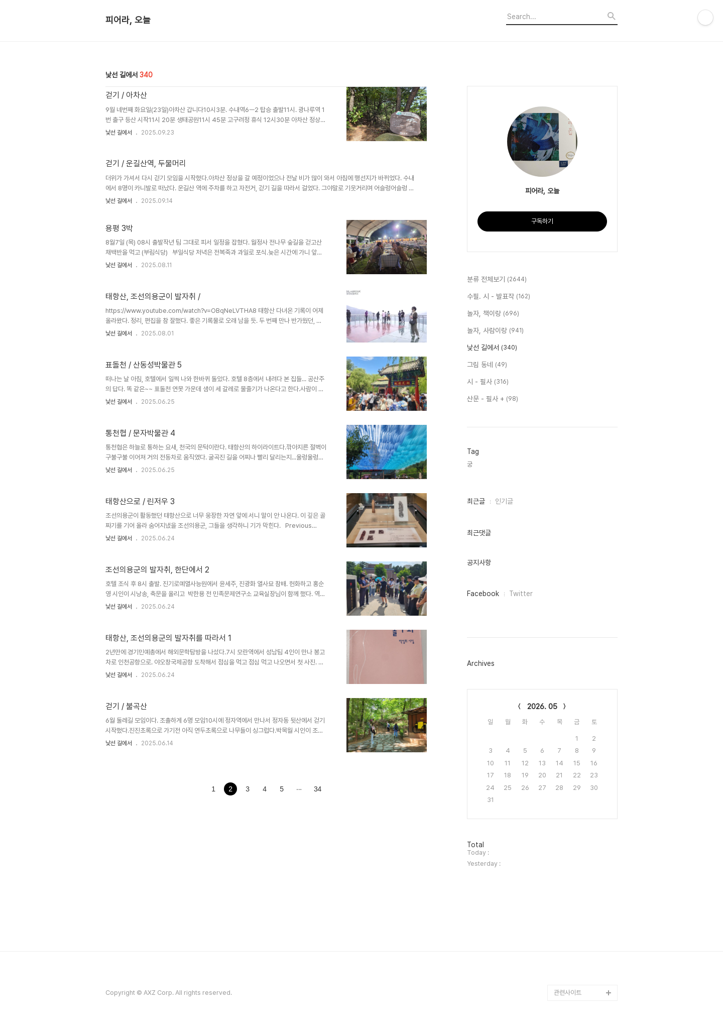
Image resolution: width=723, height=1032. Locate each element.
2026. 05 (542, 706)
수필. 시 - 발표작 (498, 297)
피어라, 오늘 (128, 20)
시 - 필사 (488, 382)
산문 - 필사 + (492, 399)
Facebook (483, 594)
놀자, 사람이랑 (495, 331)
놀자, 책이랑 (493, 314)
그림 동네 (487, 365)
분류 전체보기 (497, 280)
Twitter (521, 594)
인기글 (504, 501)
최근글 (476, 501)
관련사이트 (567, 992)
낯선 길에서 (118, 132)
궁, (470, 464)
